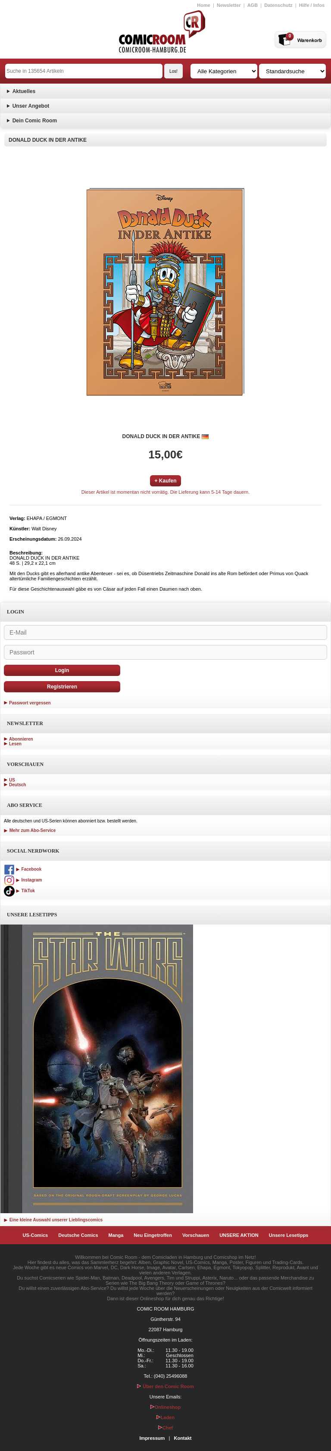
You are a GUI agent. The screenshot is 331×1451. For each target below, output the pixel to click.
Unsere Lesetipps (289, 1235)
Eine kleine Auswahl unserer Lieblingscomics (53, 1219)
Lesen (15, 743)
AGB (252, 5)
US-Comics (35, 1235)
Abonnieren (21, 739)
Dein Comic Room (34, 121)
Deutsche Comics (78, 1235)
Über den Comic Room (165, 1386)
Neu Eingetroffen (153, 1235)
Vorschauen (195, 1235)
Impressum (152, 1438)
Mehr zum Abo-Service (30, 830)
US (12, 780)
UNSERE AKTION (239, 1235)
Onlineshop (165, 1407)
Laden (165, 1417)
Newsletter (229, 5)
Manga (116, 1235)
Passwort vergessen (30, 703)
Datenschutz (278, 5)
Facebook (22, 869)
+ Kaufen (165, 481)
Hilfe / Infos (312, 5)
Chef (165, 1427)
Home (203, 5)
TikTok (19, 890)
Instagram (23, 880)
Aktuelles (23, 91)
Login (62, 670)
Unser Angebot (31, 106)
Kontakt (182, 1438)
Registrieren (62, 687)
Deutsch (17, 784)
